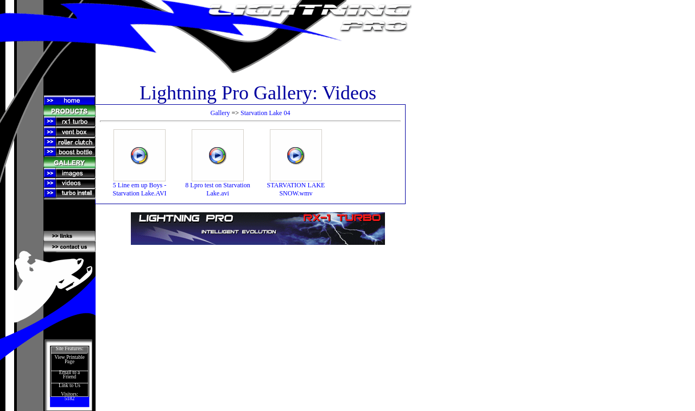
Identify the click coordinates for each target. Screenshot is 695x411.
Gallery (220, 113)
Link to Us (69, 385)
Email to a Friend (69, 375)
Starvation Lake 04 (265, 113)
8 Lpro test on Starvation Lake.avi (217, 186)
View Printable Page (69, 359)
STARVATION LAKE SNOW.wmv (296, 186)
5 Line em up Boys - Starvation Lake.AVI (139, 186)
